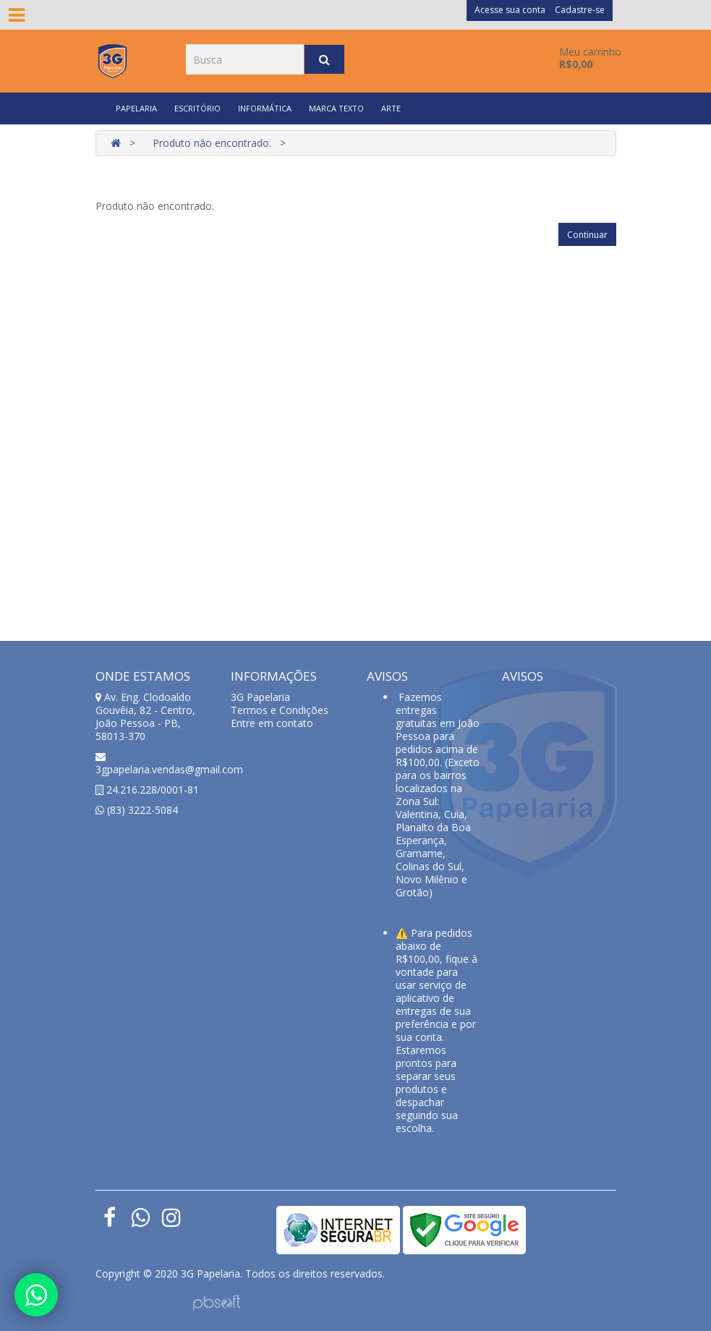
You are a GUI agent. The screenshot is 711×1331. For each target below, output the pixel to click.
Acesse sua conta (509, 10)
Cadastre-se (580, 10)
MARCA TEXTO (336, 108)
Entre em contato (272, 723)
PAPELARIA (136, 108)
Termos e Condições (279, 710)
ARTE (391, 108)
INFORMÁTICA (264, 108)
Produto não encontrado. (212, 143)
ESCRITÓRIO (197, 108)
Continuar (587, 235)
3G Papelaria (260, 697)
